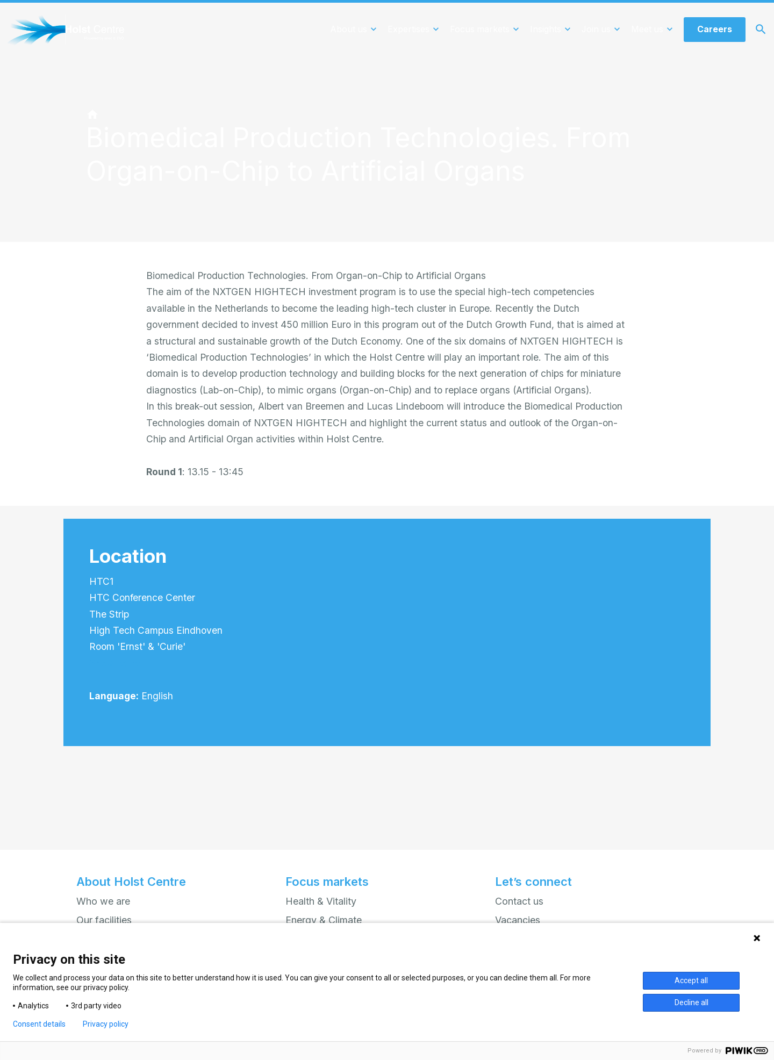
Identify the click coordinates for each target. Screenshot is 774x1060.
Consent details (39, 1024)
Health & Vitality (320, 901)
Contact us (519, 901)
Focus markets (327, 882)
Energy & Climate (323, 920)
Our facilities (104, 920)
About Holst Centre (131, 882)
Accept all (691, 980)
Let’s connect (533, 882)
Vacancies (517, 920)
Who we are (103, 901)
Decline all (691, 1002)
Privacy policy (105, 1024)
